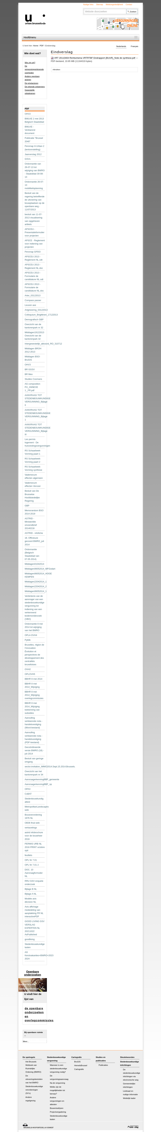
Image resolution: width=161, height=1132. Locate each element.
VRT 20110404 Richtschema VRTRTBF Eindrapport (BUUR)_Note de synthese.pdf (93, 58)
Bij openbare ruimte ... (33, 1033)
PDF (42, 46)
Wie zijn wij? (30, 63)
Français (134, 46)
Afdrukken (56, 70)
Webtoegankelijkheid (114, 4)
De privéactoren (31, 83)
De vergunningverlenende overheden (34, 69)
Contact (129, 4)
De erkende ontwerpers (35, 87)
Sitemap (99, 4)
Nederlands (121, 46)
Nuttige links (88, 4)
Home (35, 46)
